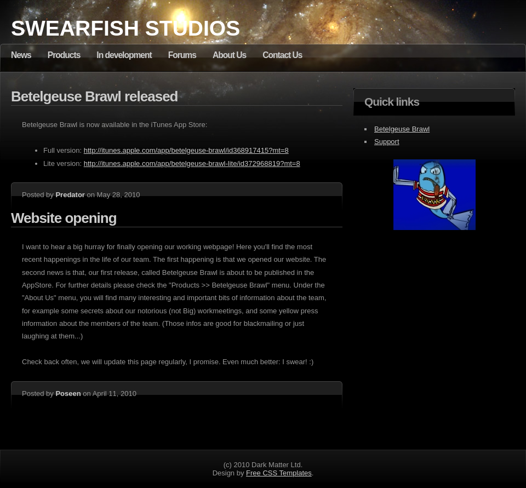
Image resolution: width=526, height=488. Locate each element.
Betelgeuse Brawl (402, 129)
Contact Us (282, 55)
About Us (229, 55)
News (21, 55)
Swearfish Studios (125, 28)
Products (64, 55)
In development (123, 55)
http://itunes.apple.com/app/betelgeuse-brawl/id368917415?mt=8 (186, 150)
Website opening (64, 218)
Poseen (68, 393)
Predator (69, 195)
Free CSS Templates (279, 473)
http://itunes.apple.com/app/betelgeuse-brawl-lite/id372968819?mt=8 (192, 163)
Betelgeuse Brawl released (94, 96)
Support (386, 141)
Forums (182, 55)
